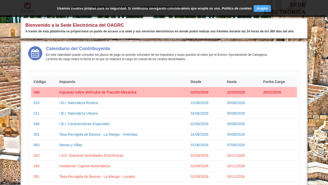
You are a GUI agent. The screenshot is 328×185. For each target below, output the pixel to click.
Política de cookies (237, 8)
